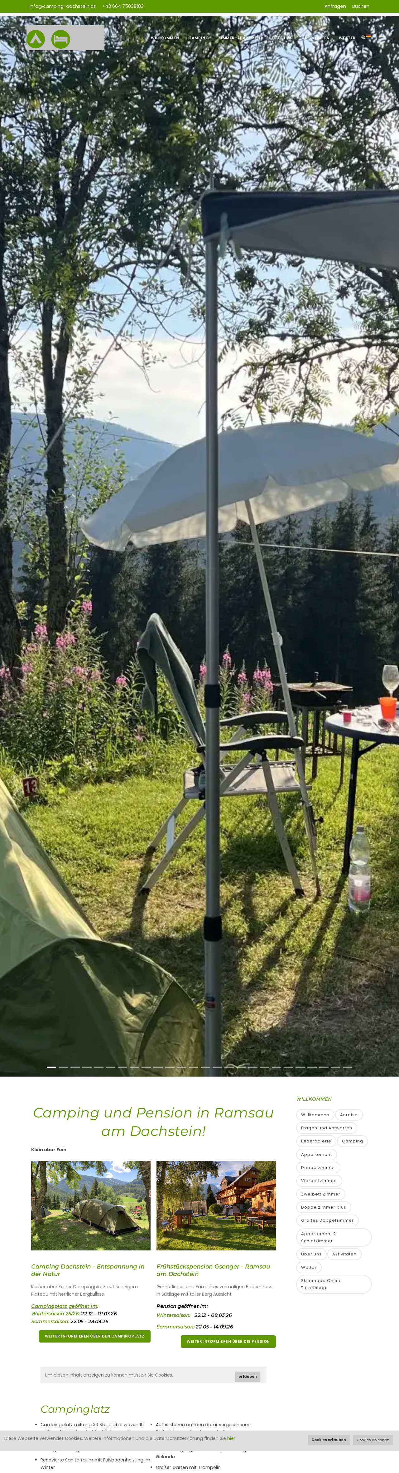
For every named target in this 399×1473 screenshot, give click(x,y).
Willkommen (165, 38)
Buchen (360, 6)
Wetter (347, 38)
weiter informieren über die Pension (228, 1341)
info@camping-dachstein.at (63, 6)
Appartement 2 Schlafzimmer (318, 1237)
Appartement (316, 1154)
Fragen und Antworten (326, 1128)
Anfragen (335, 6)
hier (231, 1438)
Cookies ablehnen (373, 1439)
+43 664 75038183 (123, 6)
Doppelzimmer (318, 1168)
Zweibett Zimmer (320, 1194)
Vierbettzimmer (319, 1181)
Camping (198, 38)
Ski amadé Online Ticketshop (321, 1284)
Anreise (349, 1115)
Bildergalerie (316, 1141)
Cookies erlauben (328, 1439)
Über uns (282, 38)
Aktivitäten (316, 38)
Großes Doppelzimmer (327, 1220)
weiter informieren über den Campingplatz (95, 1336)
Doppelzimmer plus (323, 1207)
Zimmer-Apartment (240, 38)
